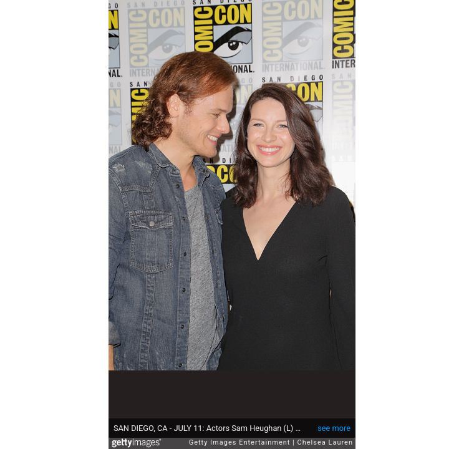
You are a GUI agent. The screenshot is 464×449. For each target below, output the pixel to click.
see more (333, 428)
